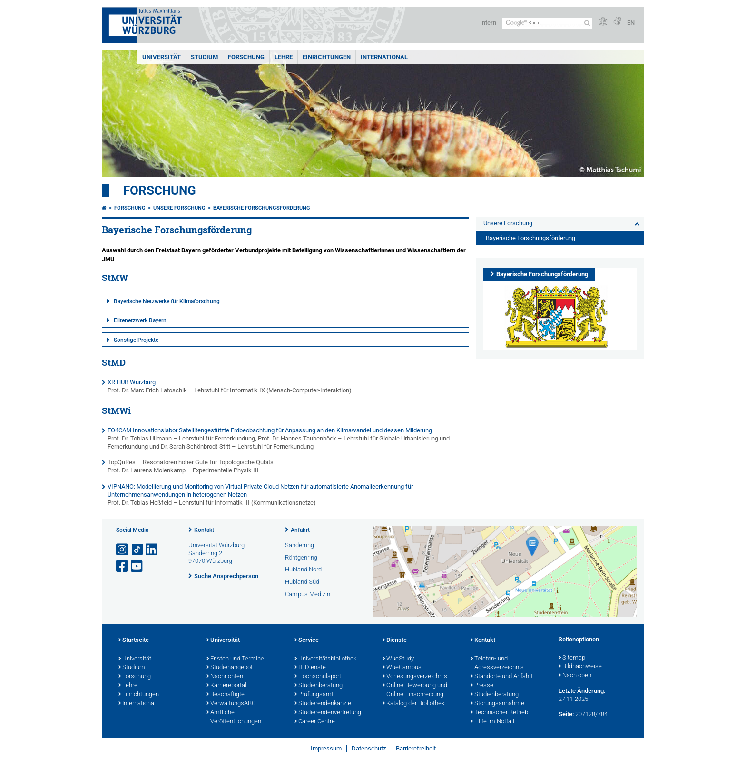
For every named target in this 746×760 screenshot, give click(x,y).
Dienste (395, 640)
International (384, 56)
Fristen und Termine (235, 659)
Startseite (133, 640)
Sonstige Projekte (136, 340)
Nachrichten (224, 676)
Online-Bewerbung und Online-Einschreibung (415, 690)
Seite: (566, 714)
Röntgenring (301, 557)
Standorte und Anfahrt (502, 676)
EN (631, 22)
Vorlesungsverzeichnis (415, 676)
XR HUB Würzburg (132, 382)
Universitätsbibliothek (325, 659)
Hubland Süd (302, 581)
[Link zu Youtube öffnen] (137, 566)
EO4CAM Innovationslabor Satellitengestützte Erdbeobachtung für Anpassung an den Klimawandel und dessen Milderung (270, 430)
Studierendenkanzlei (323, 704)
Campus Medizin (307, 594)
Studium (204, 56)
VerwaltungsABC (230, 704)
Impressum (326, 748)
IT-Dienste (310, 667)
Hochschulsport (317, 676)
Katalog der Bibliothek (413, 704)
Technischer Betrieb (499, 713)
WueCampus (402, 667)
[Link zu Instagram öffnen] (122, 549)
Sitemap (572, 658)
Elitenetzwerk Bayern (140, 320)
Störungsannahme (497, 704)
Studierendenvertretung (327, 713)
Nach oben (575, 675)
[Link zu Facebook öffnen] (122, 566)
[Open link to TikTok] (137, 549)
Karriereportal (226, 685)
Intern (488, 22)
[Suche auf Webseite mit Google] (547, 23)
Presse (482, 685)
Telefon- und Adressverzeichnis (497, 663)
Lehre (284, 56)
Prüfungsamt (314, 694)
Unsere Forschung (179, 208)
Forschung (246, 56)
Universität (161, 56)
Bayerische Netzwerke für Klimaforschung (167, 301)
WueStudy (398, 659)
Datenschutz (369, 748)
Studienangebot (229, 667)
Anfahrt (300, 530)
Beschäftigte (225, 694)
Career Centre (314, 722)
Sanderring (299, 545)
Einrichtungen (327, 56)
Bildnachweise (580, 666)
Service (306, 640)
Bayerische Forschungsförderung (261, 208)
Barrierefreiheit (416, 748)
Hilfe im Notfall (492, 722)
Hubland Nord (303, 569)
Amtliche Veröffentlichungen (233, 717)
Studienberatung (318, 685)
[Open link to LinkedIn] (152, 549)
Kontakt (204, 530)
